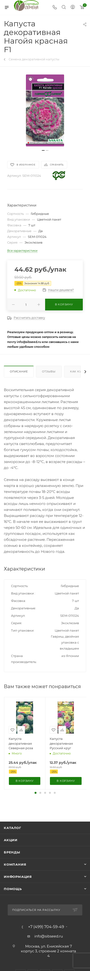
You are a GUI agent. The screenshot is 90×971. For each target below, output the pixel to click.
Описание (19, 371)
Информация (18, 877)
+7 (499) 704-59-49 (46, 927)
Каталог (12, 828)
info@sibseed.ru (48, 936)
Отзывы (49, 371)
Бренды (12, 852)
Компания (15, 864)
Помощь (13, 889)
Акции (11, 840)
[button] (35, 792)
